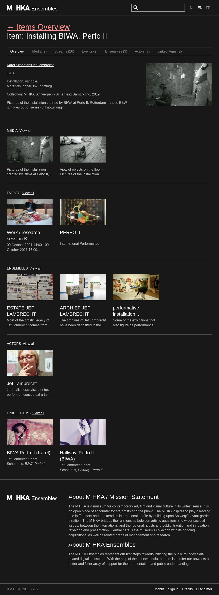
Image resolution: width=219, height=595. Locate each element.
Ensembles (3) (116, 51)
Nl (192, 8)
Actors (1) (142, 51)
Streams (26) (64, 51)
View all (25, 130)
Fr (208, 8)
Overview (17, 51)
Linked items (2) (169, 51)
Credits (187, 589)
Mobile (160, 589)
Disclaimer (204, 589)
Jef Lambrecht (42, 65)
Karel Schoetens (19, 65)
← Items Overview (38, 27)
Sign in (173, 589)
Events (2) (90, 51)
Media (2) (39, 51)
